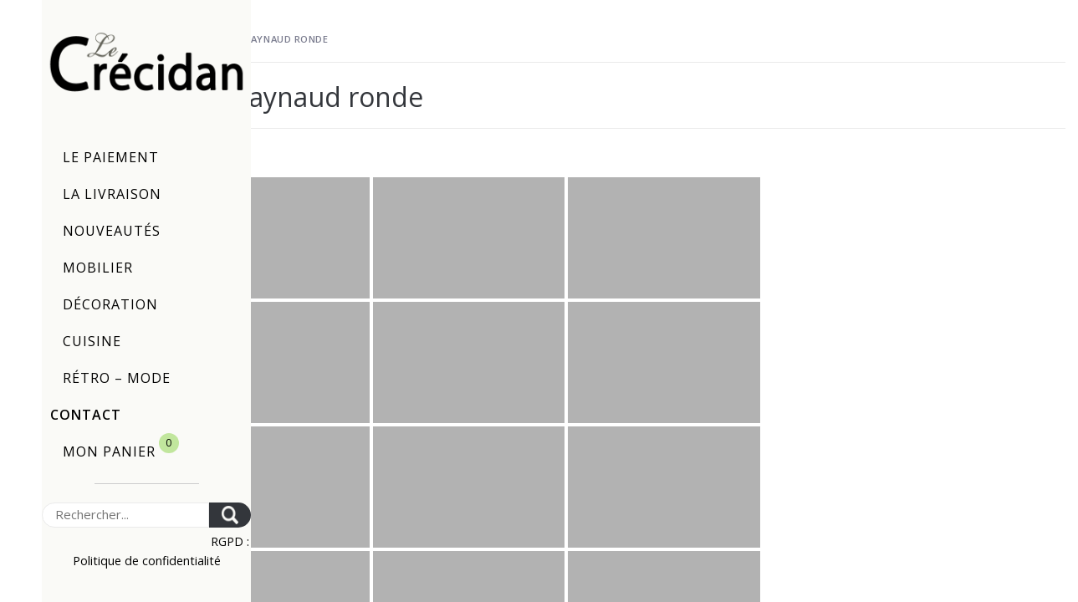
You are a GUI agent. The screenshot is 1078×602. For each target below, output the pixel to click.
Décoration (110, 304)
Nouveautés (112, 231)
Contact (85, 415)
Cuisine (92, 341)
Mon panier (121, 447)
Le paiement (111, 157)
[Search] (125, 515)
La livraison (112, 194)
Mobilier (98, 267)
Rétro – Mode (117, 378)
